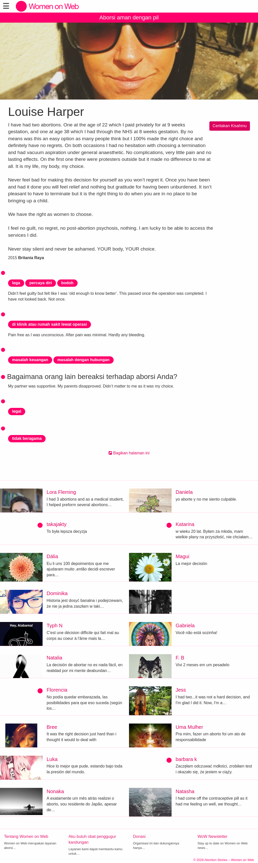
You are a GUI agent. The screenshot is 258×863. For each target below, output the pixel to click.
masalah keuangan (30, 360)
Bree (52, 727)
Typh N (54, 625)
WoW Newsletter (213, 836)
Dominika (57, 593)
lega (16, 283)
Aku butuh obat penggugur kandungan (92, 839)
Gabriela (185, 625)
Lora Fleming (61, 492)
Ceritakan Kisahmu (230, 126)
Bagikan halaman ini (129, 453)
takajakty (57, 524)
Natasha (185, 791)
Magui (182, 556)
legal (16, 411)
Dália (52, 556)
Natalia (54, 657)
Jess (181, 690)
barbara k (186, 759)
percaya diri (40, 283)
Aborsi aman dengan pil (128, 17)
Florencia (57, 690)
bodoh (67, 283)
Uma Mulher (189, 727)
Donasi (139, 836)
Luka (52, 759)
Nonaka (55, 791)
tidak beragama (27, 438)
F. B (180, 657)
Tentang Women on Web (26, 836)
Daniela (184, 492)
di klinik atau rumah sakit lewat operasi (49, 324)
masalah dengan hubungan (83, 360)
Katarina (185, 524)
